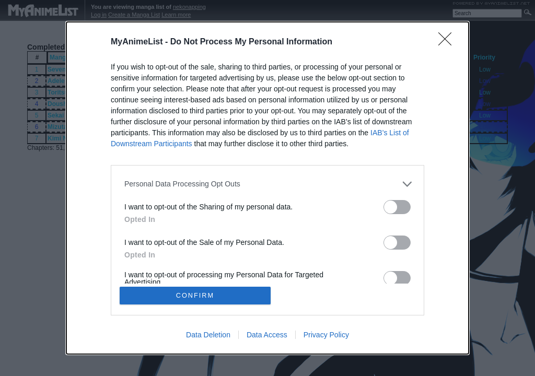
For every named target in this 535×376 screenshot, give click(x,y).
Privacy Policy (326, 335)
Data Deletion (208, 335)
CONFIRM (195, 295)
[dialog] (267, 188)
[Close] (448, 42)
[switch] (397, 206)
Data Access (267, 335)
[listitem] (267, 183)
